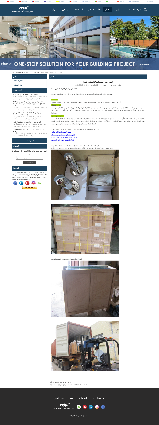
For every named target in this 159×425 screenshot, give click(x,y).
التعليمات (83, 398)
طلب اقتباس (94, 9)
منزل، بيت (58, 72)
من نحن (66, 9)
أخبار (107, 9)
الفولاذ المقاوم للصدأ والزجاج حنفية (62, 140)
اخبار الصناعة (44, 72)
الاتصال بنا (119, 9)
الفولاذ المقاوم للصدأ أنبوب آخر (61, 132)
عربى (110, 1)
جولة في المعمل (98, 398)
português (74, 1)
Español (61, 1)
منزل (54, 9)
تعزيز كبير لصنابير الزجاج (58, 382)
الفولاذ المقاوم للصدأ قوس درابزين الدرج (64, 137)
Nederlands (149, 1)
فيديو (72, 398)
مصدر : (103, 85)
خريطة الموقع (59, 398)
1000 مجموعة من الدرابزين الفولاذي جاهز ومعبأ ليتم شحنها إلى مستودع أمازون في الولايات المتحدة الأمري (30, 103)
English (11, 1)
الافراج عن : (93, 85)
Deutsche (24, 1)
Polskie (122, 1)
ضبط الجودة (135, 9)
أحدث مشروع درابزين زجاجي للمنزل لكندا (27, 122)
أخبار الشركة (18, 85)
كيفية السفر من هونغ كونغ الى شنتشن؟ (26, 94)
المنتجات (79, 9)
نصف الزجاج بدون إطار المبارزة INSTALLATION (68, 385)
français (37, 1)
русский (49, 1)
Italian (99, 1)
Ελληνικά (87, 1)
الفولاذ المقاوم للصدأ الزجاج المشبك (63, 135)
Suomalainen (135, 1)
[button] (75, 68)
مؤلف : (119, 85)
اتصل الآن (29, 187)
